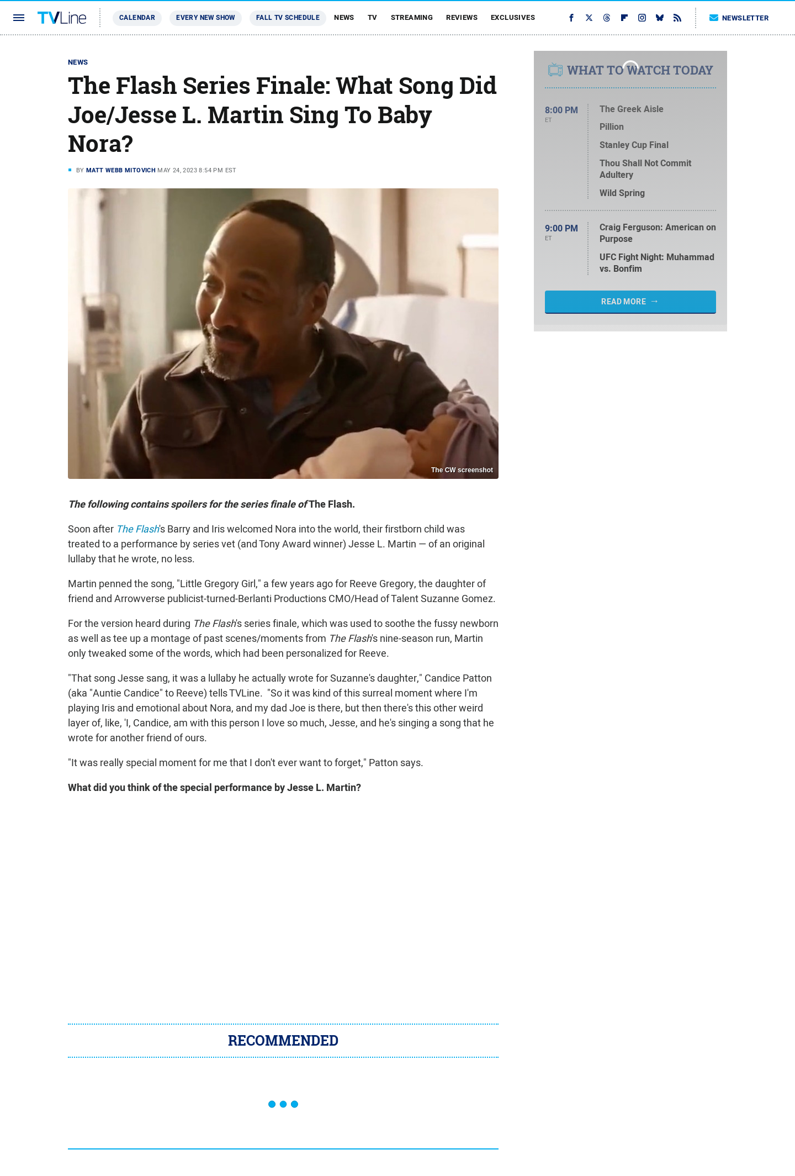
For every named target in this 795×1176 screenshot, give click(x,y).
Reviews (462, 17)
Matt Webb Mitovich (121, 170)
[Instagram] (642, 18)
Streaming (412, 17)
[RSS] (677, 18)
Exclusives (513, 17)
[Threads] (607, 18)
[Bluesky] (660, 18)
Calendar (137, 18)
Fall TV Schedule (288, 18)
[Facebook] (571, 18)
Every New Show (205, 18)
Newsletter (739, 18)
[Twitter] (589, 18)
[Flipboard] (624, 18)
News (344, 17)
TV (373, 17)
